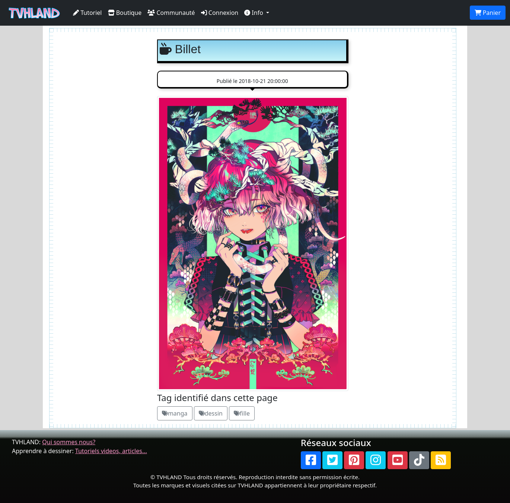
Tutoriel (87, 13)
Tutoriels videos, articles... (111, 451)
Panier (488, 13)
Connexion (220, 13)
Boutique (125, 13)
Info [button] (254, 13)
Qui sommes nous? (68, 442)
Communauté (171, 13)
